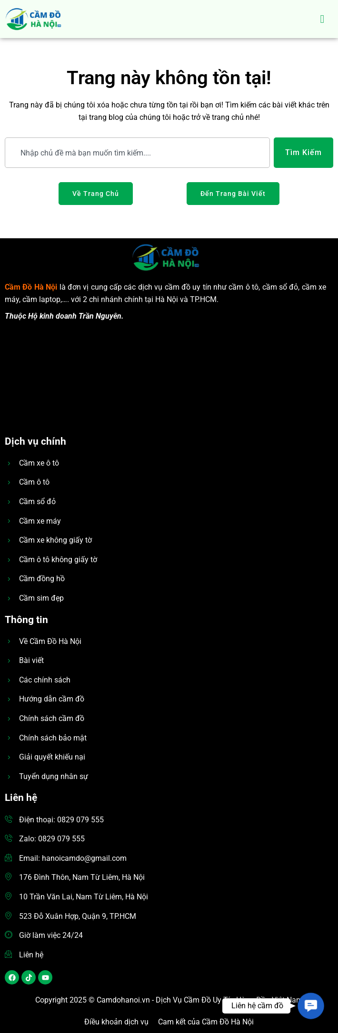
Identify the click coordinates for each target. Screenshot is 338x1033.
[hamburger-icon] (322, 19)
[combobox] (137, 152)
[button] (311, 1006)
